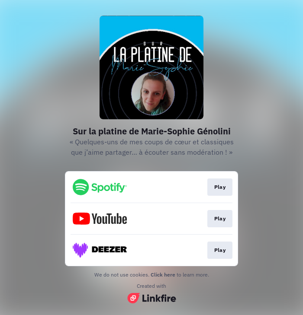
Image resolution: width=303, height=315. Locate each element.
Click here (163, 274)
